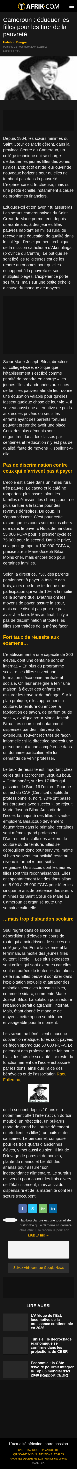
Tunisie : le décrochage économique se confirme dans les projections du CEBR (51, 1345)
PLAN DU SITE (50, 1450)
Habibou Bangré (15, 42)
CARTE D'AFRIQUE (29, 1450)
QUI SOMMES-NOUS (25, 1454)
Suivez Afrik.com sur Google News (38, 1267)
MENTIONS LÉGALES (51, 1454)
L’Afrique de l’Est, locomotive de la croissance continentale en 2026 (52, 1322)
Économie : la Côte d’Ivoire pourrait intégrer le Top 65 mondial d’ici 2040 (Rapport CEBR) (52, 1369)
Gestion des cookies (56, 1458)
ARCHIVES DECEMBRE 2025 (26, 1458)
